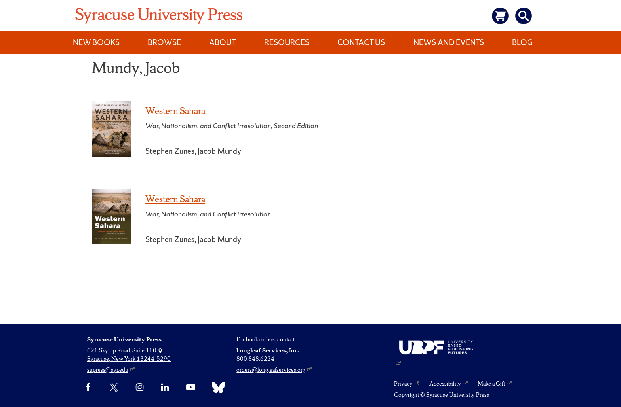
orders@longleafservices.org (270, 369)
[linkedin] (165, 387)
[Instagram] (140, 387)
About (222, 42)
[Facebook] (88, 387)
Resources (286, 42)
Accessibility (445, 383)
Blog (522, 42)
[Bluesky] (216, 387)
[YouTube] (191, 387)
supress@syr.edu (107, 369)
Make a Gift (491, 383)
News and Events (448, 42)
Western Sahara (175, 111)
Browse (164, 42)
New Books (96, 42)
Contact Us (361, 42)
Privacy (403, 383)
